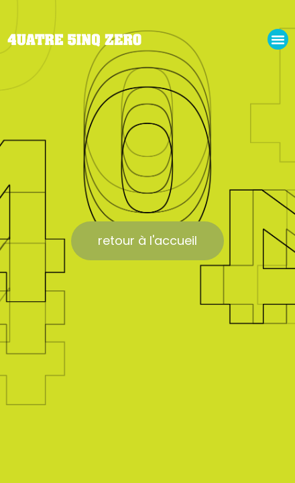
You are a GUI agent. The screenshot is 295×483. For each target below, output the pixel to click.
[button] (278, 39)
